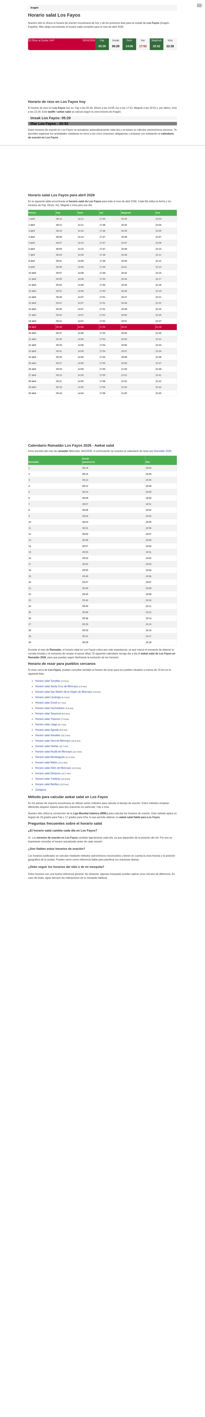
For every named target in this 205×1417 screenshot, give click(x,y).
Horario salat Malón (46, 762)
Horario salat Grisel (46, 702)
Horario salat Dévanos (48, 773)
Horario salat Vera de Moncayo (52, 741)
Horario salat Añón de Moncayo (53, 768)
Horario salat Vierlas (46, 746)
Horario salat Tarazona (48, 713)
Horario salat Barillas (47, 784)
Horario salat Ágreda (47, 730)
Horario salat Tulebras (47, 779)
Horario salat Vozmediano (50, 708)
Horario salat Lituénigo (48, 697)
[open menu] (199, 5)
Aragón (34, 7)
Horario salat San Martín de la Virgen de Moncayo (63, 692)
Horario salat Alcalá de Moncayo (53, 751)
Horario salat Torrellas (47, 681)
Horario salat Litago (46, 724)
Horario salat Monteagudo (50, 757)
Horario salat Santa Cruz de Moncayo (56, 686)
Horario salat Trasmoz (47, 719)
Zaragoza (40, 789)
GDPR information (38, 894)
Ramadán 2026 (162, 451)
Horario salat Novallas (47, 735)
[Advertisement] (102, 77)
